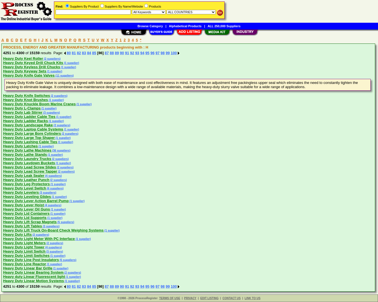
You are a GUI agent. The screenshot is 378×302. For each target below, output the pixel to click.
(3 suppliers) (51, 112)
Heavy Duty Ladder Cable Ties (29, 117)
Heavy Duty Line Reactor (24, 264)
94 (142, 53)
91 (127, 53)
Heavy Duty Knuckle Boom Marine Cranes (39, 104)
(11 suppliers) (64, 75)
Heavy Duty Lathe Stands (25, 154)
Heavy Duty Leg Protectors (26, 184)
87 (107, 53)
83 (84, 53)
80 (69, 53)
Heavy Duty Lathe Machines (27, 150)
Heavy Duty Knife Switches (26, 95)
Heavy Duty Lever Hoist (23, 205)
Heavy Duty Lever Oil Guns (26, 209)
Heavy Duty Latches (20, 146)
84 (89, 53)
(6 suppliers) (54, 188)
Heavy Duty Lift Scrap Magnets (30, 222)
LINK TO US (252, 298)
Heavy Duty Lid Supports (25, 218)
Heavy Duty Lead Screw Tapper (30, 171)
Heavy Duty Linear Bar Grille (28, 268)
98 (163, 53)
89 (117, 53)
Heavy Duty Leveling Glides (27, 197)
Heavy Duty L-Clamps (22, 108)
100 (174, 53)
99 (168, 53)
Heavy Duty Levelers (21, 192)
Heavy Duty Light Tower (23, 247)
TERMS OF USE (169, 298)
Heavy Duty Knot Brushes (25, 100)
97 (158, 53)
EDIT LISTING (209, 298)
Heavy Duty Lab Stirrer (22, 112)
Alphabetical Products (185, 26)
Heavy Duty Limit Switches (26, 255)
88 (112, 53)
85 (94, 53)
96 (152, 53)
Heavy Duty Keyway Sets (24, 71)
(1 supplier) (71, 63)
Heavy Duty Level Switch (24, 188)
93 (137, 53)
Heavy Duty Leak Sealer (23, 175)
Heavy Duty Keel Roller (23, 58)
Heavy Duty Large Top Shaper (29, 138)
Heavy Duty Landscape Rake (28, 125)
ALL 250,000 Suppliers (224, 26)
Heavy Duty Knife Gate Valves (29, 75)
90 (122, 53)
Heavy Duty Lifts (17, 234)
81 (74, 53)
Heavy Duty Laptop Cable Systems (33, 129)
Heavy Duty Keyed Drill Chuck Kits (33, 63)
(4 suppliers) (53, 175)
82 (79, 53)
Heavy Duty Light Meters (24, 243)
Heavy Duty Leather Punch (26, 180)
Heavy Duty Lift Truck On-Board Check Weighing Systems (53, 230)
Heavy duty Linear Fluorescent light (34, 276)
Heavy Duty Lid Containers (26, 213)
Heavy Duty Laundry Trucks (27, 159)
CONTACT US (231, 298)
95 (147, 53)
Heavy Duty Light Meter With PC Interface (39, 239)
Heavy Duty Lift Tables (22, 226)
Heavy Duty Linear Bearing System (33, 272)
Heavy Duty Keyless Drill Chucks (31, 67)
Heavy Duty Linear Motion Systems (33, 281)
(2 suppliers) (51, 58)
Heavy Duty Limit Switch (24, 251)
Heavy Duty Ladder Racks (25, 121)
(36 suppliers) (60, 150)
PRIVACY (190, 298)
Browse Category (150, 26)
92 (132, 53)
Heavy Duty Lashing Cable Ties (30, 142)
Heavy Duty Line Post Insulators (31, 260)
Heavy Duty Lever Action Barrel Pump (36, 201)
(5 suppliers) (65, 222)
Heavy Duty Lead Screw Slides (29, 167)
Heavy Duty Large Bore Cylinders (32, 133)
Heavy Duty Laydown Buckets (29, 163)
